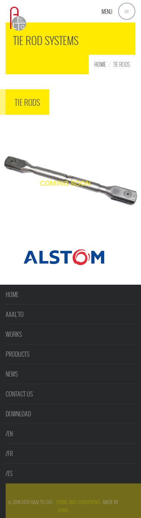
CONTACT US (19, 393)
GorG (63, 510)
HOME (100, 64)
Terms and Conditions (78, 502)
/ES (9, 473)
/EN (9, 433)
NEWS (12, 373)
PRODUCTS (17, 354)
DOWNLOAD (18, 413)
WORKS (14, 334)
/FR (9, 453)
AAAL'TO (15, 314)
